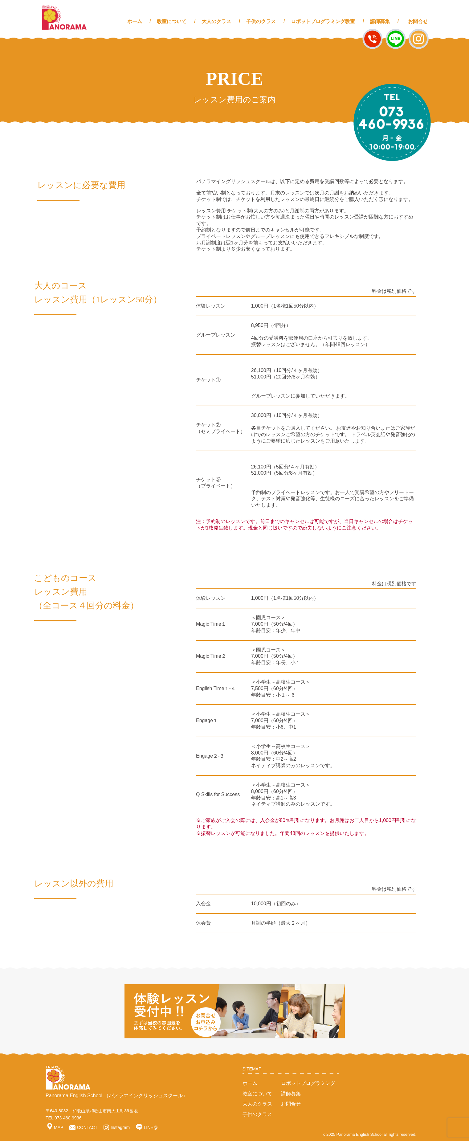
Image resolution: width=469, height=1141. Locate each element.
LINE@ (147, 1127)
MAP (55, 1127)
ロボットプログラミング (308, 1083)
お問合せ (418, 21)
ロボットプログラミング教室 (323, 21)
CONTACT (83, 1127)
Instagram (117, 1127)
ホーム (134, 21)
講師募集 (380, 21)
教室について (171, 21)
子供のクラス (261, 21)
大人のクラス (216, 21)
